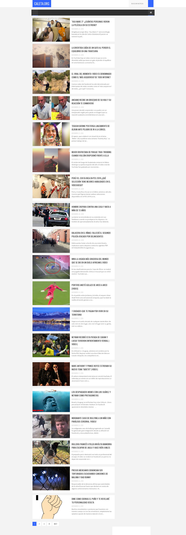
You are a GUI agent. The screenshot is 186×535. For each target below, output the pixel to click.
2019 (121, 257)
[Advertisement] (134, 54)
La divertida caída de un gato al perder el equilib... (136, 272)
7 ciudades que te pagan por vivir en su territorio (135, 324)
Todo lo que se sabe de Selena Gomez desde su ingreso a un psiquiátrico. (138, 150)
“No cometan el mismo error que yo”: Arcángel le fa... (134, 443)
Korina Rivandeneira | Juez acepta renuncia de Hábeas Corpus (134, 169)
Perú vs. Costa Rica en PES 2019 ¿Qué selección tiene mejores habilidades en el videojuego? (89, 181)
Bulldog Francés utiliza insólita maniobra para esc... (136, 351)
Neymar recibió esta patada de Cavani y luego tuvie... (135, 330)
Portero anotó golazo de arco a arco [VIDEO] (140, 187)
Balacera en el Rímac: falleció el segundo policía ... (136, 309)
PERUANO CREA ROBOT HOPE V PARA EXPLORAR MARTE (139, 159)
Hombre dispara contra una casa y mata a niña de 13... (136, 303)
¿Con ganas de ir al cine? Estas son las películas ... (135, 387)
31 (49, 524)
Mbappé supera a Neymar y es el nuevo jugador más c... (135, 411)
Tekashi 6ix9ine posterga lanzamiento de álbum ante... (136, 288)
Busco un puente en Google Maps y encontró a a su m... (134, 453)
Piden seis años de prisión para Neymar (135, 407)
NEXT (55, 524)
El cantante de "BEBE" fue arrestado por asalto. (136, 448)
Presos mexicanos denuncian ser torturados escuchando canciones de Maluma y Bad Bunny (88, 473)
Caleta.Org (41, 3)
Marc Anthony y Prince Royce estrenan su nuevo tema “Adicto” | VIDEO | (90, 367)
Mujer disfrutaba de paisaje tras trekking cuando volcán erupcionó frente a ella (89, 153)
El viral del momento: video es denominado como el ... (132, 277)
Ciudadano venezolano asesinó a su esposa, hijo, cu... (134, 398)
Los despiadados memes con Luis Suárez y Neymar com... (136, 340)
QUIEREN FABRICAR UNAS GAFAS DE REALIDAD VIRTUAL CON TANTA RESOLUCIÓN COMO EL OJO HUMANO (139, 198)
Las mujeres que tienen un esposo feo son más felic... (135, 371)
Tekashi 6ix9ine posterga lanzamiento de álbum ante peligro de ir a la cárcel (89, 127)
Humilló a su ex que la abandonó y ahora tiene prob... (136, 417)
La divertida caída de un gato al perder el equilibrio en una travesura (89, 49)
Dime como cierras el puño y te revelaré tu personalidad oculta (89, 500)
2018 (121, 260)
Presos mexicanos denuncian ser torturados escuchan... (133, 356)
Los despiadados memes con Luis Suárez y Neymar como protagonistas (89, 393)
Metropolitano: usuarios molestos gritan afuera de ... (136, 403)
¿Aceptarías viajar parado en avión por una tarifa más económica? (140, 217)
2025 (121, 253)
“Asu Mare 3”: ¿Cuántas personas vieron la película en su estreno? (90, 23)
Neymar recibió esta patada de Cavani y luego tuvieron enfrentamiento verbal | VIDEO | (88, 340)
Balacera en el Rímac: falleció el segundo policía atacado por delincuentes (89, 234)
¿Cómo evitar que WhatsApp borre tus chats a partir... (135, 377)
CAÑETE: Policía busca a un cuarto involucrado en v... (133, 474)
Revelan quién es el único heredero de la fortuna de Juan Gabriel (140, 227)
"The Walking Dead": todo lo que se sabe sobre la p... (136, 382)
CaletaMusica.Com (122, 505)
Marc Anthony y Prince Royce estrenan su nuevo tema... (136, 335)
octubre (124, 490)
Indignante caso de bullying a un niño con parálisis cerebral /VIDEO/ (89, 419)
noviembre (125, 263)
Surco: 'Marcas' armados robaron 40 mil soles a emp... (136, 392)
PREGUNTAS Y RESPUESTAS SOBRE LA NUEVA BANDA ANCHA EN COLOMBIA (140, 176)
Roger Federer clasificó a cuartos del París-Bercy (135, 485)
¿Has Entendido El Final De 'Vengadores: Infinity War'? (138, 207)
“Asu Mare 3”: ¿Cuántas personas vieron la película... (136, 267)
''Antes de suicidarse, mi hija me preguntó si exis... (136, 422)
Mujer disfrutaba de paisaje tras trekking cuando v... (136, 293)
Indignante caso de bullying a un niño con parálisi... (136, 345)
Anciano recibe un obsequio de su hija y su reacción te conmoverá (89, 101)
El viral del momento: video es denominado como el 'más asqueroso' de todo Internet (90, 75)
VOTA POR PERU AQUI (123, 99)
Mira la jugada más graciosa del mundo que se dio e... (135, 314)
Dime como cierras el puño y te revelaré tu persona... (135, 361)
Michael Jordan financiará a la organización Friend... (132, 437)
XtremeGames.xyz (122, 508)
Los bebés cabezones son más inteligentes (132, 366)
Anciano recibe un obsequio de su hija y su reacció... (136, 283)
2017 (121, 494)
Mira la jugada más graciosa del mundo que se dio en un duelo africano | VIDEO (88, 260)
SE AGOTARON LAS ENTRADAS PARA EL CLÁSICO (135, 479)
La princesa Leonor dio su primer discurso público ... (133, 464)
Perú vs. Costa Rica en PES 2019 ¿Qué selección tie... (135, 298)
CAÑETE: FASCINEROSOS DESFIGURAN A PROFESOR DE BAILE (135, 432)
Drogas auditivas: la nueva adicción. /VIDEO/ (134, 458)
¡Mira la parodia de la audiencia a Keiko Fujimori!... (135, 427)
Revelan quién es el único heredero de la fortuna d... (136, 469)
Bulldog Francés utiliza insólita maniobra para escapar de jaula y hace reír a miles (90, 445)
